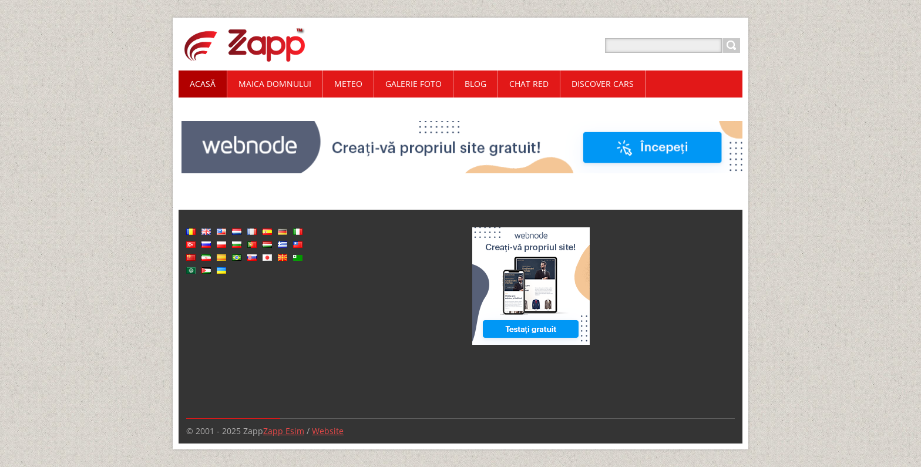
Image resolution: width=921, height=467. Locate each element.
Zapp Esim (283, 430)
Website (328, 430)
